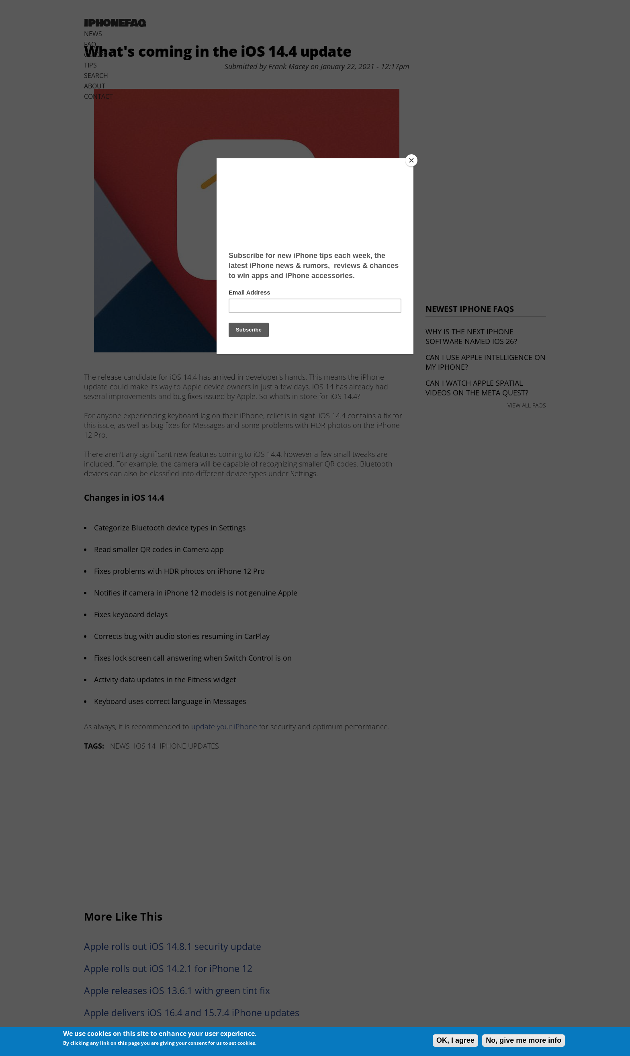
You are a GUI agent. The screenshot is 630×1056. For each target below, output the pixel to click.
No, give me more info (523, 1040)
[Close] (411, 160)
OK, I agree (455, 1040)
